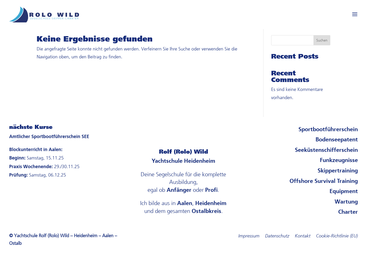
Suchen (321, 40)
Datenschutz (277, 236)
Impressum (248, 236)
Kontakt (302, 236)
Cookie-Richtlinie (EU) (337, 236)
